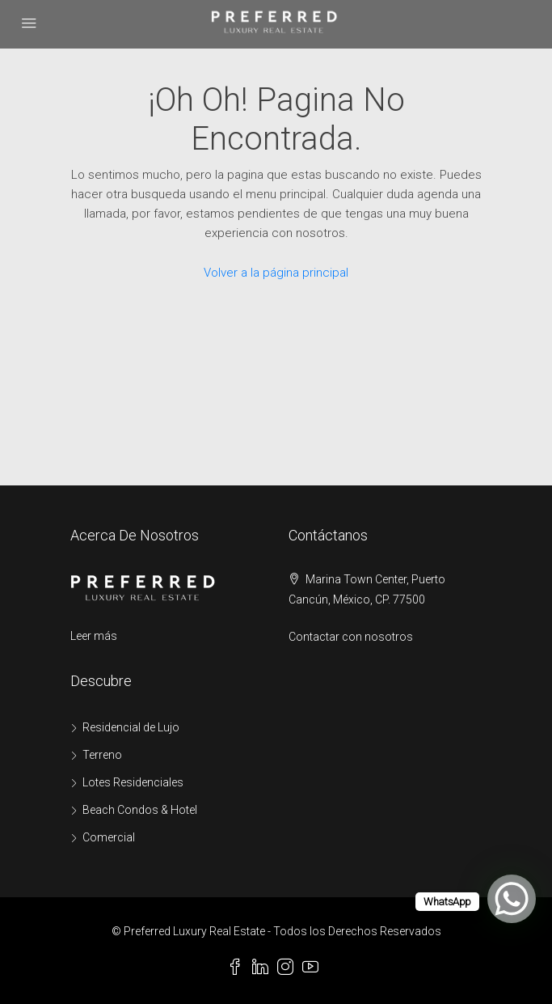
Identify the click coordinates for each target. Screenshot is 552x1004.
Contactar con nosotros (351, 636)
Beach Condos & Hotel (139, 809)
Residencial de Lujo (130, 727)
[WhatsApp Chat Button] (511, 899)
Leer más (93, 635)
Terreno (102, 754)
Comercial (108, 837)
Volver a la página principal (276, 272)
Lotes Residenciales (132, 782)
